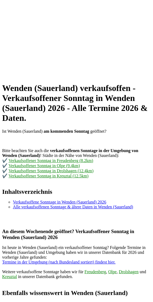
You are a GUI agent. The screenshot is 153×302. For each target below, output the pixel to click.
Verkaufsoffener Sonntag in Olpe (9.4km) (44, 165)
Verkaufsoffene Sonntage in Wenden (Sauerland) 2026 (59, 202)
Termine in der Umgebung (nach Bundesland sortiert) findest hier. (58, 262)
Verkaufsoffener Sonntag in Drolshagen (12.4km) (51, 170)
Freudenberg (95, 271)
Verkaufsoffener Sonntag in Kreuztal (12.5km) (49, 176)
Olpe (112, 271)
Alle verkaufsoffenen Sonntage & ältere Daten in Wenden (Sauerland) (73, 207)
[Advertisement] (76, 40)
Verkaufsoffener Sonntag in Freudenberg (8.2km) (51, 160)
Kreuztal (9, 276)
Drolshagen (129, 271)
